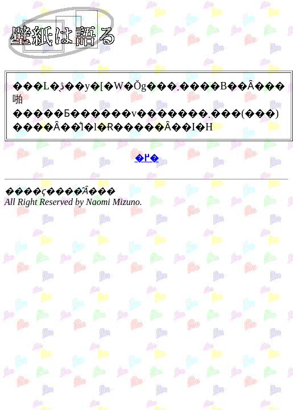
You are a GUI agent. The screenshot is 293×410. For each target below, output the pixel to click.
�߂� (147, 158)
